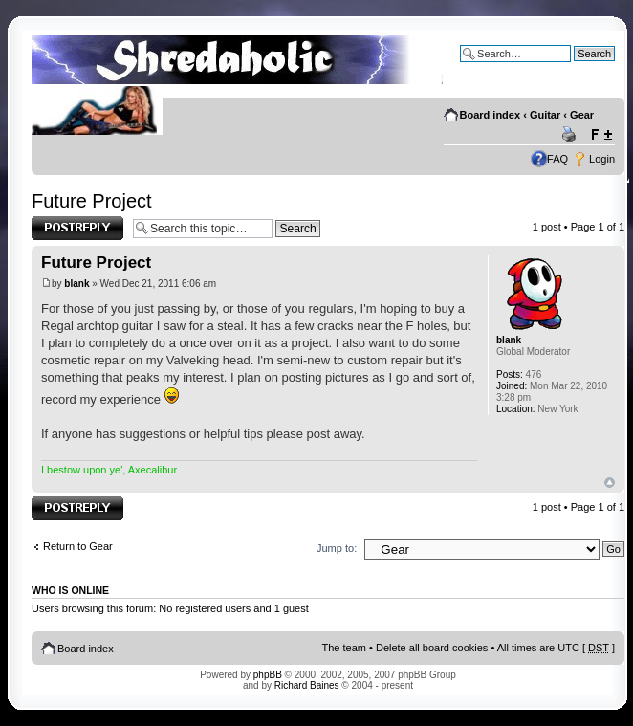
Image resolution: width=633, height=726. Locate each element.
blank (76, 283)
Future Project (92, 200)
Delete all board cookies (432, 647)
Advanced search (574, 68)
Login (602, 159)
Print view (571, 134)
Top (609, 482)
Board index (490, 115)
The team (344, 647)
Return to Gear (78, 546)
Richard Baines (306, 685)
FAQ (557, 159)
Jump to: (336, 548)
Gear (582, 115)
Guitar (545, 115)
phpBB (267, 675)
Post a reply (77, 228)
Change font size (601, 134)
